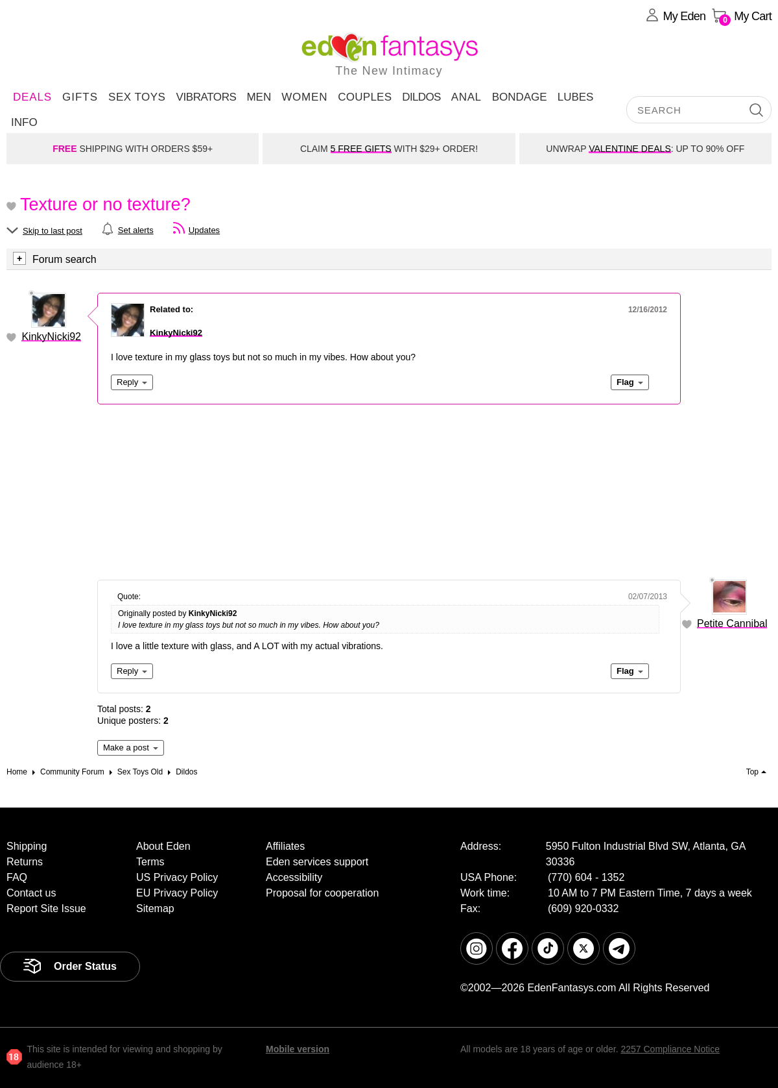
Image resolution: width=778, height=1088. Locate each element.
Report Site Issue (46, 908)
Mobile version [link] (297, 1049)
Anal (466, 97)
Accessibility (294, 877)
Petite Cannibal (732, 623)
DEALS (32, 97)
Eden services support (317, 861)
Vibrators (206, 97)
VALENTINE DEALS (630, 148)
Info (24, 122)
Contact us (31, 892)
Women (304, 97)
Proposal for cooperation (322, 892)
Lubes (576, 97)
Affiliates (285, 846)
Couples (365, 97)
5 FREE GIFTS (361, 148)
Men (258, 97)
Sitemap (155, 908)
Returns (24, 861)
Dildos (421, 97)
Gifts (80, 97)
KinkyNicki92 (51, 336)
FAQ (16, 877)
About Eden (163, 846)
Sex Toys (136, 97)
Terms (150, 861)
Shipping (26, 846)
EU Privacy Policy (177, 892)
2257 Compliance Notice (670, 1049)
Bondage (519, 97)
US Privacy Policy (177, 877)
